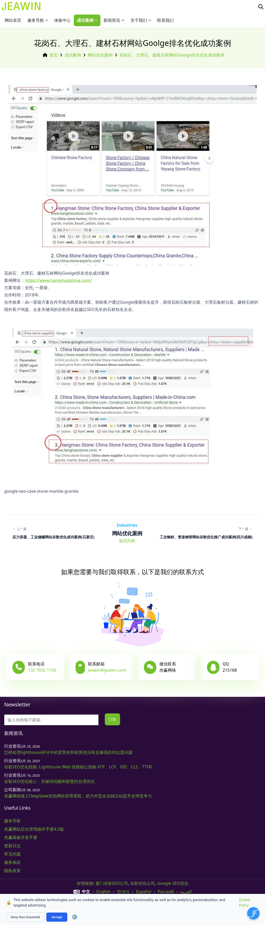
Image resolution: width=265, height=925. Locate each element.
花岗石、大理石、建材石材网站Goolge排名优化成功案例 (171, 55)
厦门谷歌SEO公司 (111, 883)
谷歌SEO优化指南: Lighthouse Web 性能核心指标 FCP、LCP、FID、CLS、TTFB (78, 767)
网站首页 (13, 20)
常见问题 (12, 854)
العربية (186, 891)
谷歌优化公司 (142, 883)
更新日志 (12, 846)
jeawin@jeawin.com (107, 670)
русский (166, 891)
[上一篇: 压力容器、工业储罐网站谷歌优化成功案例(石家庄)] (53, 533)
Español (143, 891)
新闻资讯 (112, 20)
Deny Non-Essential (25, 917)
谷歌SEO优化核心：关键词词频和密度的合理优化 (49, 781)
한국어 (123, 891)
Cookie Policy (244, 902)
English (104, 891)
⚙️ (74, 917)
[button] (48, 20)
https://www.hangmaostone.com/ (58, 280)
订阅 (112, 719)
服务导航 (35, 20)
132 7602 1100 (42, 670)
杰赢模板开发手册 (20, 837)
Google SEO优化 (172, 883)
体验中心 (62, 20)
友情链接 (85, 883)
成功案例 (85, 20)
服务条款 (12, 862)
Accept (56, 917)
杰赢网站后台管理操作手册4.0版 (34, 829)
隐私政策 (12, 870)
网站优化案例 (100, 55)
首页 (53, 55)
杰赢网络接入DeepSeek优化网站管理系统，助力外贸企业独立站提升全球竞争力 (78, 796)
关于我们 (138, 20)
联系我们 (165, 20)
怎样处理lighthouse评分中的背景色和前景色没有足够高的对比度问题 (68, 752)
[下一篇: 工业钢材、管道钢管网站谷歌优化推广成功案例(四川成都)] (206, 533)
